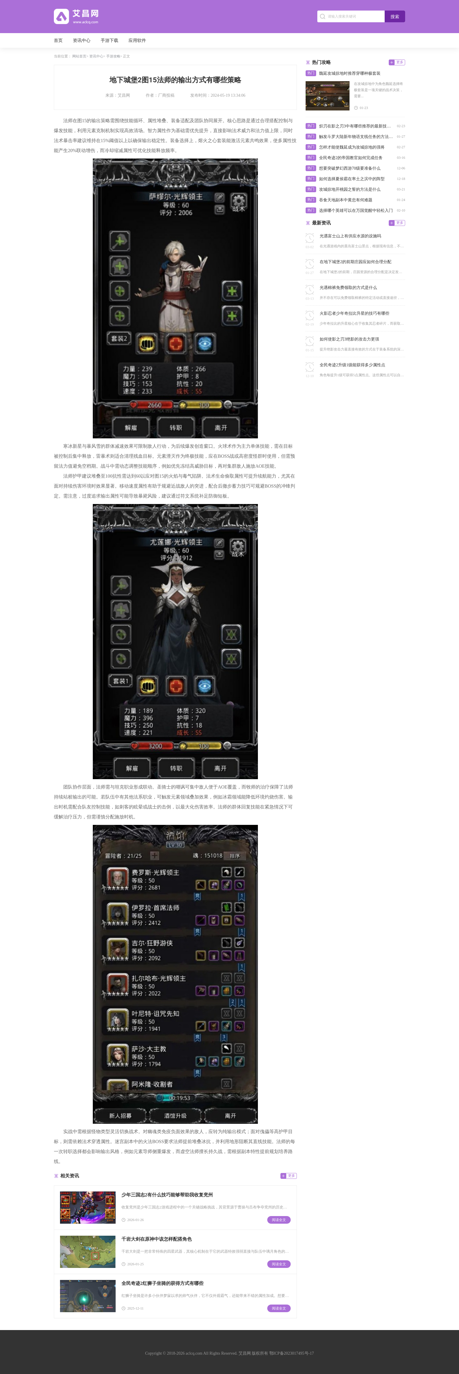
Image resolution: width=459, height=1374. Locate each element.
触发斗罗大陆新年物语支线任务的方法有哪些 (356, 136)
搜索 (395, 16)
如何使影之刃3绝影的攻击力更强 (349, 339)
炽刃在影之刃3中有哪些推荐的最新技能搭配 (356, 126)
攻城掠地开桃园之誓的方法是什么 (350, 189)
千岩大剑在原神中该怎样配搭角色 (156, 1239)
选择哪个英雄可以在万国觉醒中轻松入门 (356, 210)
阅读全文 (279, 1220)
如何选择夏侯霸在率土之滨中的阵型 (352, 179)
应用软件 (137, 40)
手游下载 (109, 40)
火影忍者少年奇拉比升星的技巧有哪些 (354, 313)
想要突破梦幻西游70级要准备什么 (350, 168)
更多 (291, 1176)
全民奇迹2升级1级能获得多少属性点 (352, 365)
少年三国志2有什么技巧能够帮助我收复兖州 (167, 1194)
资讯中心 (81, 40)
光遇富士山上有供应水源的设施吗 (350, 236)
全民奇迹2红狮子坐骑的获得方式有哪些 (162, 1283)
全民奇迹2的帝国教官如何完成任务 (351, 158)
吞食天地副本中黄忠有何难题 (345, 200)
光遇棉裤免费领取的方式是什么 (348, 287)
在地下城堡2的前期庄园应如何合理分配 (355, 262)
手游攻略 (113, 56)
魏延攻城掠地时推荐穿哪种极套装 (350, 73)
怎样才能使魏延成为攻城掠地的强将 (352, 147)
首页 (58, 40)
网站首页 (79, 56)
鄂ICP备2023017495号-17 (291, 1353)
